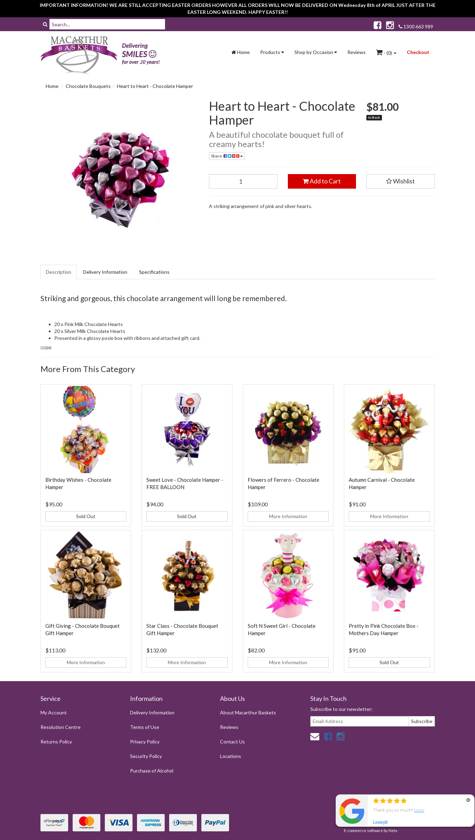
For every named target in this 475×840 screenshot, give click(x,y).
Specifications (154, 272)
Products (272, 52)
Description (58, 272)
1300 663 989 (416, 26)
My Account (53, 712)
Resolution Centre (60, 727)
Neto (393, 830)
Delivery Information (105, 272)
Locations (230, 756)
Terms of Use (144, 727)
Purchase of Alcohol (151, 771)
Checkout (418, 52)
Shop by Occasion (315, 52)
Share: (227, 156)
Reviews (356, 52)
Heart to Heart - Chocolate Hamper (155, 86)
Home (240, 52)
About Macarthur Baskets (248, 712)
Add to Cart (322, 181)
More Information (288, 516)
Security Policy (146, 756)
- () (386, 52)
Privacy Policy (144, 741)
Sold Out (85, 516)
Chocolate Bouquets (88, 86)
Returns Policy (56, 741)
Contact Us (232, 741)
